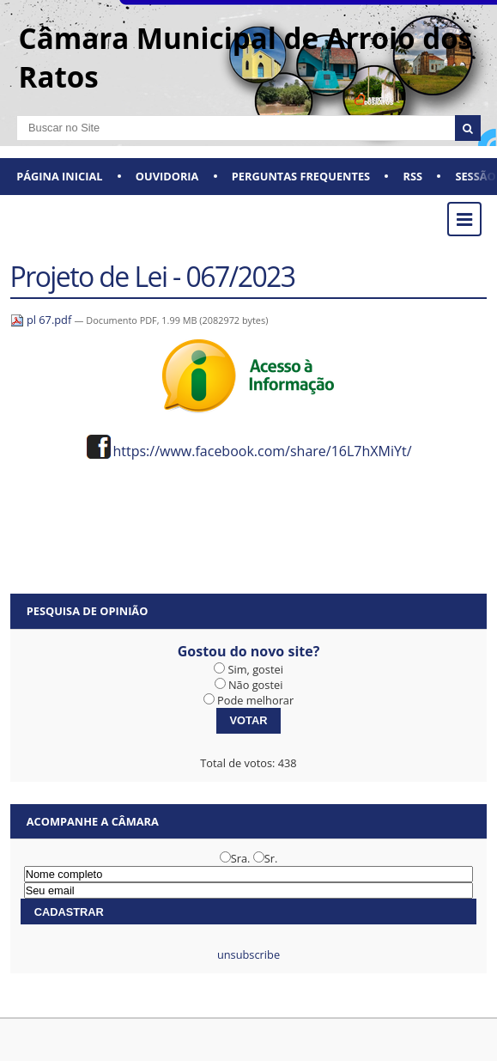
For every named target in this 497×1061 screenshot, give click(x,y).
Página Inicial (59, 176)
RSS (412, 176)
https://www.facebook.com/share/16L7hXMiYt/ (261, 451)
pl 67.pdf (42, 319)
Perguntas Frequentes (301, 176)
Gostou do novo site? (249, 651)
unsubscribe (248, 954)
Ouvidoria (167, 176)
